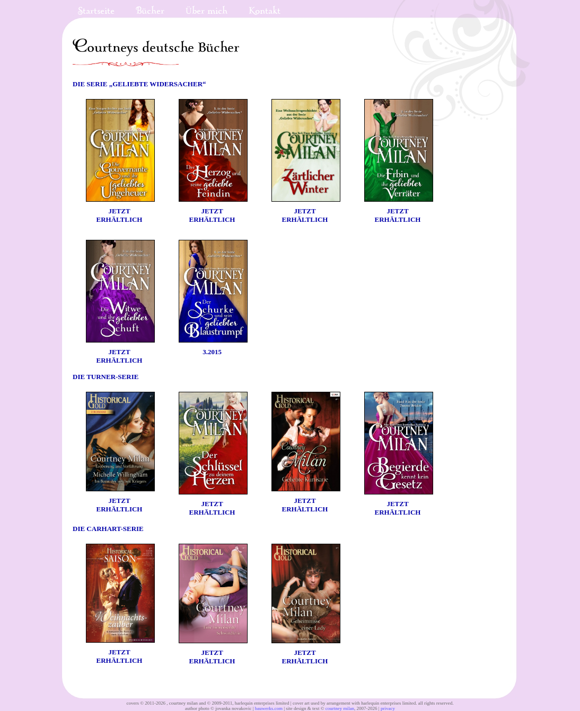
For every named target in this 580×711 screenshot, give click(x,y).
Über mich (206, 10)
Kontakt (264, 10)
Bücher (150, 10)
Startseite (96, 10)
